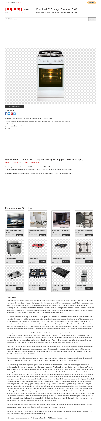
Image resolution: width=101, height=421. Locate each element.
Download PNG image (14, 106)
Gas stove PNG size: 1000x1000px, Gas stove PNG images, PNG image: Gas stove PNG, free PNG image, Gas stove (40, 121)
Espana (18, 2)
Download (19, 235)
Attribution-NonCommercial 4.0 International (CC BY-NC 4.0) (32, 118)
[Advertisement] (50, 35)
